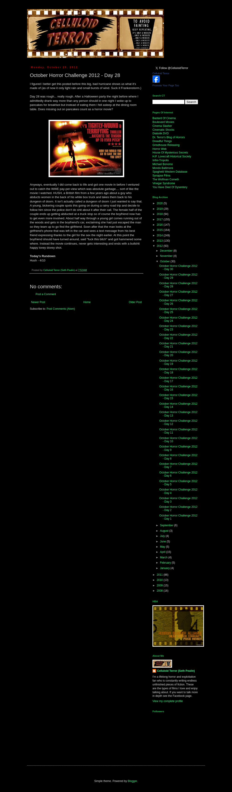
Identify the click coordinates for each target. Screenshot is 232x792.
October (165, 261)
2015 (160, 230)
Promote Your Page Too (165, 85)
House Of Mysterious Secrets (170, 152)
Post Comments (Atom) (60, 308)
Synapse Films (161, 175)
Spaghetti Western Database (169, 171)
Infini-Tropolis (160, 160)
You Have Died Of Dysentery (169, 187)
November (166, 256)
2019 (160, 208)
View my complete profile (167, 701)
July (163, 536)
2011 (160, 574)
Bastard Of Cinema (164, 118)
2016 (160, 224)
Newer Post (38, 302)
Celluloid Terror (160, 73)
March (164, 557)
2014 (160, 235)
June (163, 541)
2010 (160, 580)
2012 (160, 246)
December (166, 250)
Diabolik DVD (160, 133)
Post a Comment (46, 294)
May (163, 546)
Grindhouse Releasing (166, 145)
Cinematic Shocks (163, 129)
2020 (160, 203)
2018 (160, 214)
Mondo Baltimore (162, 168)
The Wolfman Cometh (165, 179)
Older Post (135, 302)
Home (87, 302)
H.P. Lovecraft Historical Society (171, 156)
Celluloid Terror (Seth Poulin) (176, 670)
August (164, 530)
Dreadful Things (162, 141)
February (166, 562)
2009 (160, 585)
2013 (160, 240)
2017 (160, 219)
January (165, 568)
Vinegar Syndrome (163, 183)
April (163, 552)
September (167, 525)
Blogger (132, 781)
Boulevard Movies (163, 122)
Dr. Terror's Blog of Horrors (168, 137)
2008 (160, 590)
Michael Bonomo (162, 164)
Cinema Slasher (162, 126)
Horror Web (159, 149)
